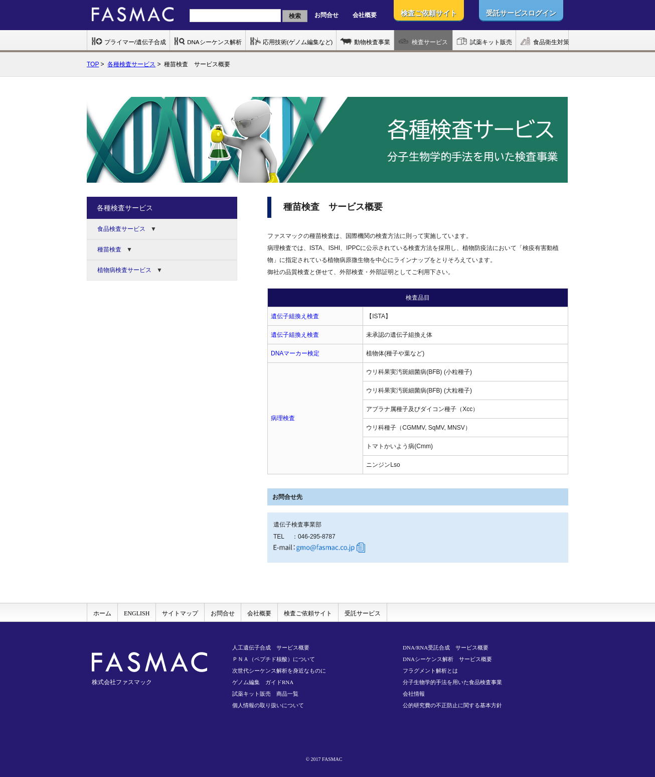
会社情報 (414, 694)
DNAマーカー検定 (295, 353)
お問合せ (326, 15)
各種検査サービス (131, 64)
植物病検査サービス (124, 270)
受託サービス (363, 613)
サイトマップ (180, 613)
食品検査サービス (121, 228)
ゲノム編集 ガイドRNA (262, 682)
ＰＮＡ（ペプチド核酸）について (273, 659)
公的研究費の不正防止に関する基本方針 (452, 705)
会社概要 (365, 15)
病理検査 (283, 418)
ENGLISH (136, 613)
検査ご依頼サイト (308, 613)
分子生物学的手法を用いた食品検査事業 (452, 682)
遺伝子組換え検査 (295, 316)
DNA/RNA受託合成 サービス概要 (445, 647)
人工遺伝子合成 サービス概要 (270, 647)
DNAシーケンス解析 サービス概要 (447, 659)
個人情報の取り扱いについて (268, 705)
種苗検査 (109, 249)
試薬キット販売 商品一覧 (265, 694)
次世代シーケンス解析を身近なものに (279, 671)
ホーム (102, 613)
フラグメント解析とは (430, 671)
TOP (93, 64)
